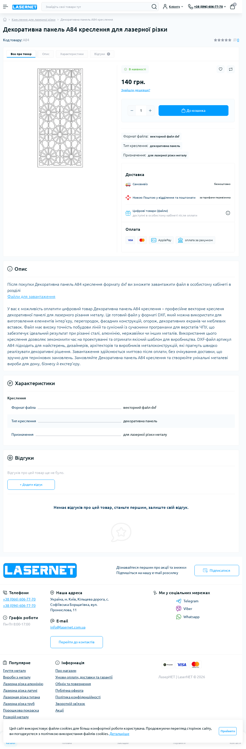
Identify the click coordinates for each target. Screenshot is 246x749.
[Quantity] (141, 110)
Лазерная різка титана (21, 697)
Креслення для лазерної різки (33, 19)
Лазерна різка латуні (20, 690)
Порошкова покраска (21, 710)
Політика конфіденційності (78, 697)
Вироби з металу (16, 677)
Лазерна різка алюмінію (23, 684)
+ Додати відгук (31, 484)
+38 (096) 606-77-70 (19, 606)
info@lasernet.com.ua (67, 627)
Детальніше (119, 734)
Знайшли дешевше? (135, 90)
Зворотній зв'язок (70, 704)
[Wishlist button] (221, 69)
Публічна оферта (69, 690)
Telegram (187, 601)
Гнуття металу (14, 671)
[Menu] (5, 6)
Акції (59, 710)
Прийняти (228, 731)
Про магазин (65, 671)
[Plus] (150, 110)
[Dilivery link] (227, 213)
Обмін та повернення (73, 684)
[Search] (154, 6)
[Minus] (132, 110)
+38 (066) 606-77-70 (19, 599)
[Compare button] (231, 69)
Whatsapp (187, 616)
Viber (184, 608)
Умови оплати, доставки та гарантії (84, 677)
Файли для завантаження (31, 296)
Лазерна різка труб (19, 704)
